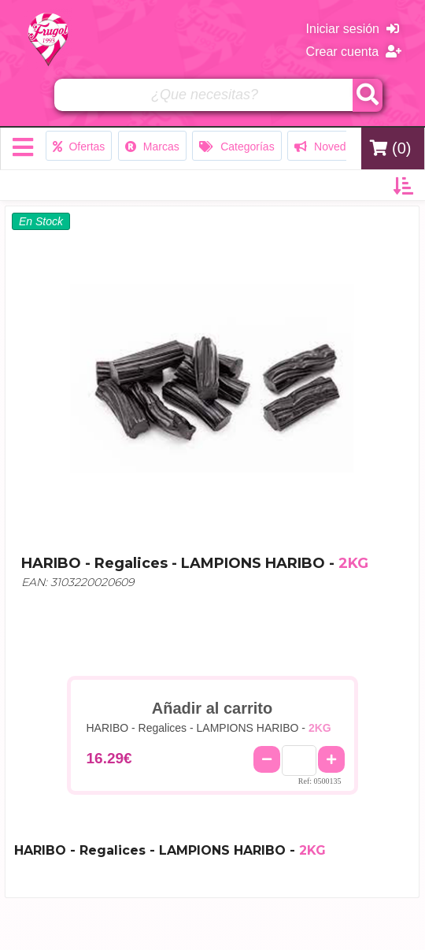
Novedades (332, 146)
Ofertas (79, 146)
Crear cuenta (353, 51)
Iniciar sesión (352, 28)
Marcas (152, 146)
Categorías (236, 146)
